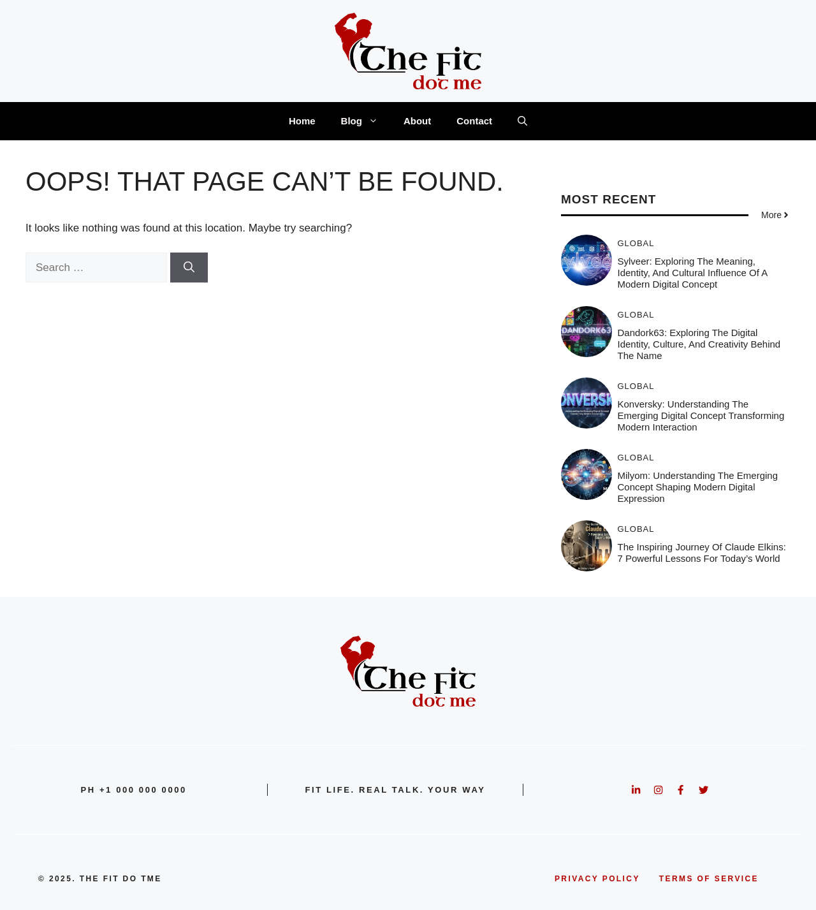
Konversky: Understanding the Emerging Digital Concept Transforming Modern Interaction (701, 415)
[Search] (189, 268)
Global (636, 243)
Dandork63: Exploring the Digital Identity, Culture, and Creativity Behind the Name (699, 344)
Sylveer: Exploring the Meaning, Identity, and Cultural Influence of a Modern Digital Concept (693, 273)
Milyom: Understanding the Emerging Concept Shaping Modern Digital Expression (698, 487)
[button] (522, 121)
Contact (474, 120)
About (417, 120)
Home (302, 120)
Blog (366, 121)
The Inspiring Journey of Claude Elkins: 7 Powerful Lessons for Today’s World (702, 552)
